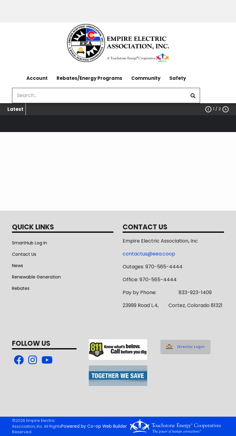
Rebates (21, 288)
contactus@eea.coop (149, 253)
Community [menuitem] (145, 78)
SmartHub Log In (29, 243)
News (17, 266)
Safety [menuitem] (177, 78)
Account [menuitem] (37, 78)
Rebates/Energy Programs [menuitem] (89, 78)
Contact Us (24, 254)
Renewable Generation (36, 277)
